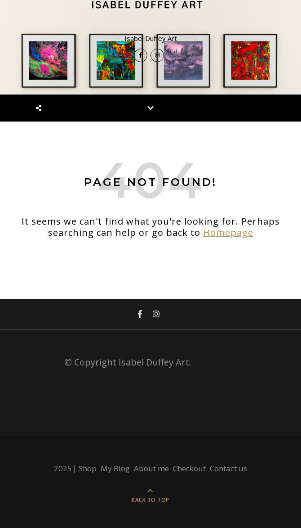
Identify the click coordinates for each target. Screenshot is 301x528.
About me (151, 468)
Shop (88, 468)
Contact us (228, 468)
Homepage (228, 232)
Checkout (189, 468)
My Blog (115, 468)
